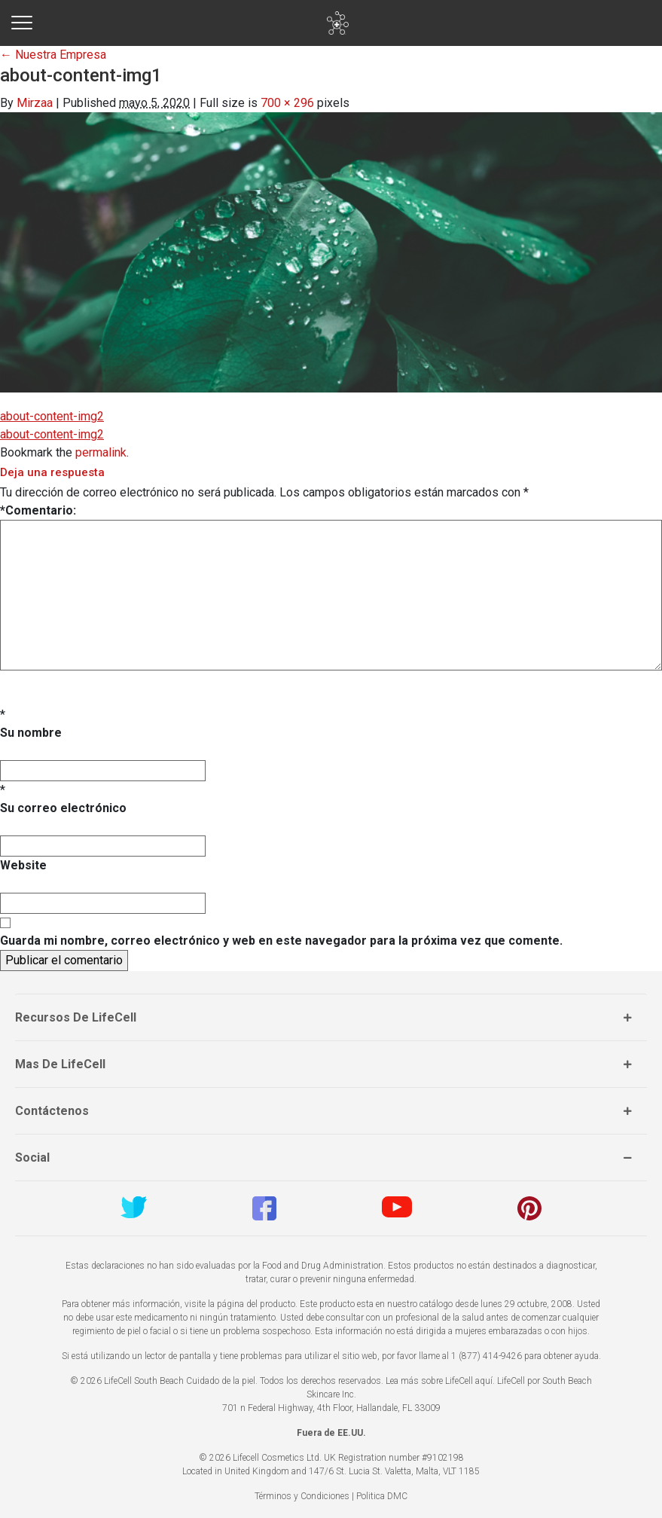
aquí (484, 1381)
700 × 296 (287, 103)
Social (32, 1157)
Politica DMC (381, 1496)
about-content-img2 (52, 416)
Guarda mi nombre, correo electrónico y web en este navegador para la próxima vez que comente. (281, 940)
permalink (101, 452)
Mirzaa (35, 103)
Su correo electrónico (63, 808)
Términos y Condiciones (302, 1496)
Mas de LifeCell (60, 1064)
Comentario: (38, 510)
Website (23, 865)
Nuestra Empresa (53, 54)
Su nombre (31, 732)
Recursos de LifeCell (75, 1017)
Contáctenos (52, 1111)
